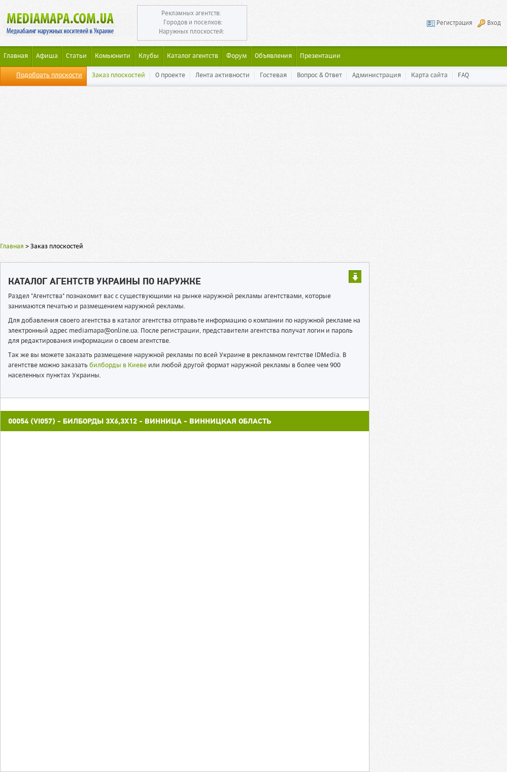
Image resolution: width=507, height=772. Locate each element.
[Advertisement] (253, 170)
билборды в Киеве (118, 365)
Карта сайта (429, 75)
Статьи (76, 56)
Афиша (47, 56)
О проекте (170, 75)
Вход (494, 23)
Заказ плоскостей (118, 75)
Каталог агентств (192, 56)
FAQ (463, 75)
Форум (236, 56)
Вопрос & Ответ (319, 75)
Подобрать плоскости (49, 75)
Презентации (320, 56)
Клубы (149, 56)
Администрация (376, 75)
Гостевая (273, 75)
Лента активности (222, 75)
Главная (12, 246)
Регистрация (454, 23)
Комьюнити (112, 56)
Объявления (273, 56)
